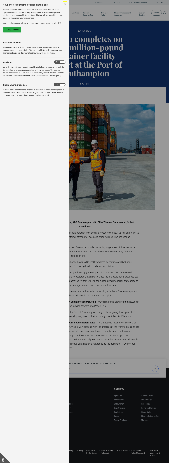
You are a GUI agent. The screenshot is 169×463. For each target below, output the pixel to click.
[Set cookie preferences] (5, 457)
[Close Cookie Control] (65, 3)
